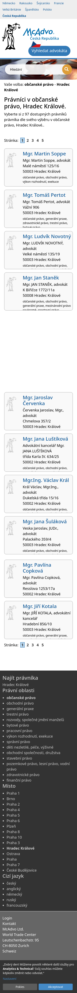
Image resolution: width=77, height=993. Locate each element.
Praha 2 (13, 804)
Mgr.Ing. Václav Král (46, 480)
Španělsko (32, 9)
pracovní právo (19, 730)
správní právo (18, 741)
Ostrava (13, 853)
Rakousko (25, 3)
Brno (11, 798)
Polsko (47, 9)
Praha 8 (13, 831)
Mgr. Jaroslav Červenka (38, 400)
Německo (8, 3)
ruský (11, 899)
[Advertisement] (38, 353)
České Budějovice (22, 870)
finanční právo (19, 780)
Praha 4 (13, 809)
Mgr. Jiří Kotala (40, 606)
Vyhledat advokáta (49, 50)
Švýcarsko (43, 3)
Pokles (20, 987)
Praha (12, 859)
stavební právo (19, 758)
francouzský (17, 905)
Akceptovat (55, 987)
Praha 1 (13, 793)
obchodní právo (20, 703)
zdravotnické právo (23, 774)
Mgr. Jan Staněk (41, 277)
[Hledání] (67, 69)
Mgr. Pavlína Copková (37, 567)
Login (7, 918)
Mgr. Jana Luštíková (45, 438)
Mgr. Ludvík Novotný (47, 236)
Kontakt (9, 923)
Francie (59, 3)
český (11, 883)
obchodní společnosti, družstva (33, 752)
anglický (14, 888)
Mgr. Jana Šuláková (45, 521)
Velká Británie (11, 9)
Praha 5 (13, 815)
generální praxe (20, 708)
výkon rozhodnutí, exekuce (30, 736)
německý (14, 894)
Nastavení (9, 979)
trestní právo (18, 714)
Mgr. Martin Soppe (44, 153)
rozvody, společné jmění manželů (35, 719)
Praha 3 (13, 842)
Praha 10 (14, 837)
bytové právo (18, 725)
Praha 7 (13, 864)
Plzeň (11, 826)
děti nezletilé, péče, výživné (30, 747)
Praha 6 (13, 820)
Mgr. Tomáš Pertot (44, 194)
